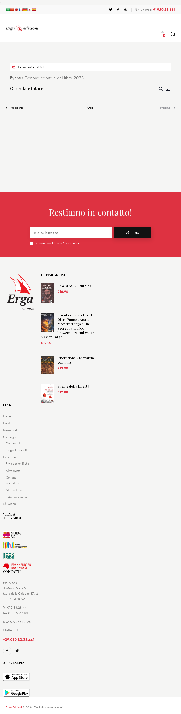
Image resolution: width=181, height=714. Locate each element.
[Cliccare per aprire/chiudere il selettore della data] (26, 88)
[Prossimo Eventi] (167, 108)
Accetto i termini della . (58, 243)
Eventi (15, 78)
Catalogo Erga (15, 443)
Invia (135, 233)
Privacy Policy (70, 243)
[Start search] (172, 34)
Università (9, 457)
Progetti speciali (16, 450)
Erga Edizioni (14, 707)
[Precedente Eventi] (14, 108)
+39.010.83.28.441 (19, 639)
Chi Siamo (10, 503)
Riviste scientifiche (17, 463)
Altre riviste (13, 470)
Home (7, 416)
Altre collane (14, 490)
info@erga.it (11, 630)
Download (10, 430)
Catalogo (9, 437)
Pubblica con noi (17, 497)
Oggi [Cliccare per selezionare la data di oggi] (90, 108)
